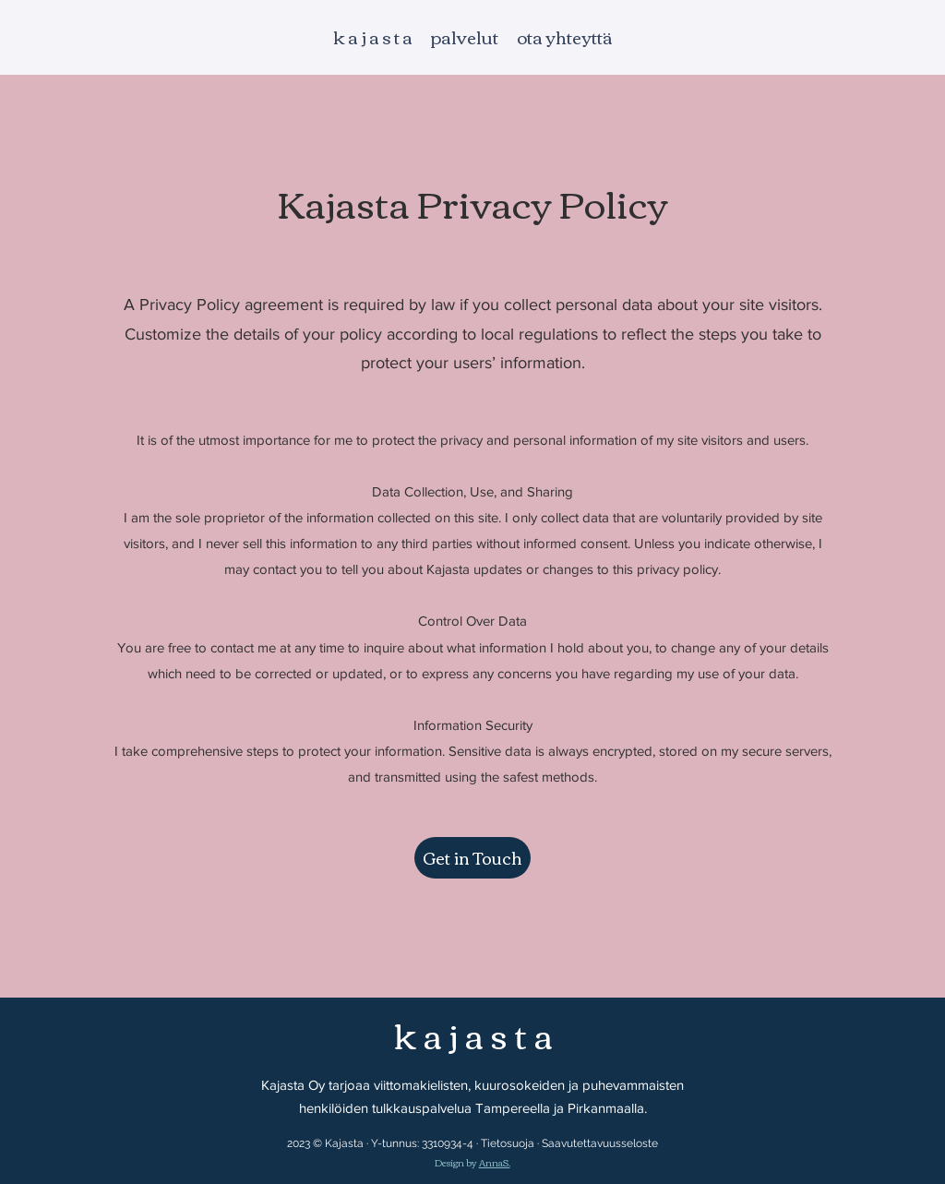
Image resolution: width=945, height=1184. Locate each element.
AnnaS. (494, 1162)
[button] (472, 858)
